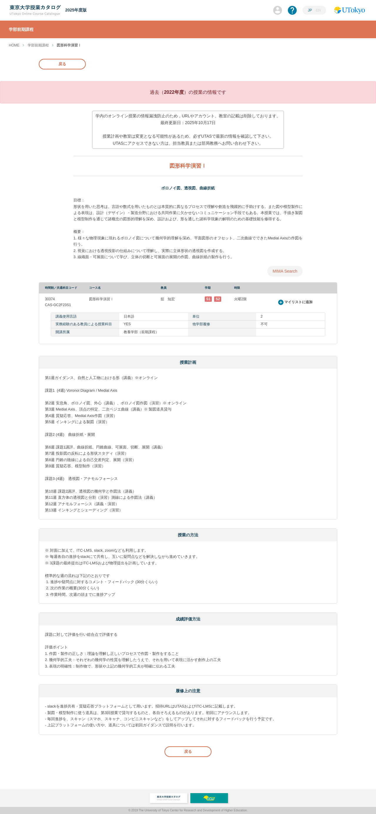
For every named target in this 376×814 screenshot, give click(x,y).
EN (318, 10)
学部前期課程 (38, 45)
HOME (14, 45)
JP (310, 10)
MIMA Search (285, 271)
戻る (62, 64)
